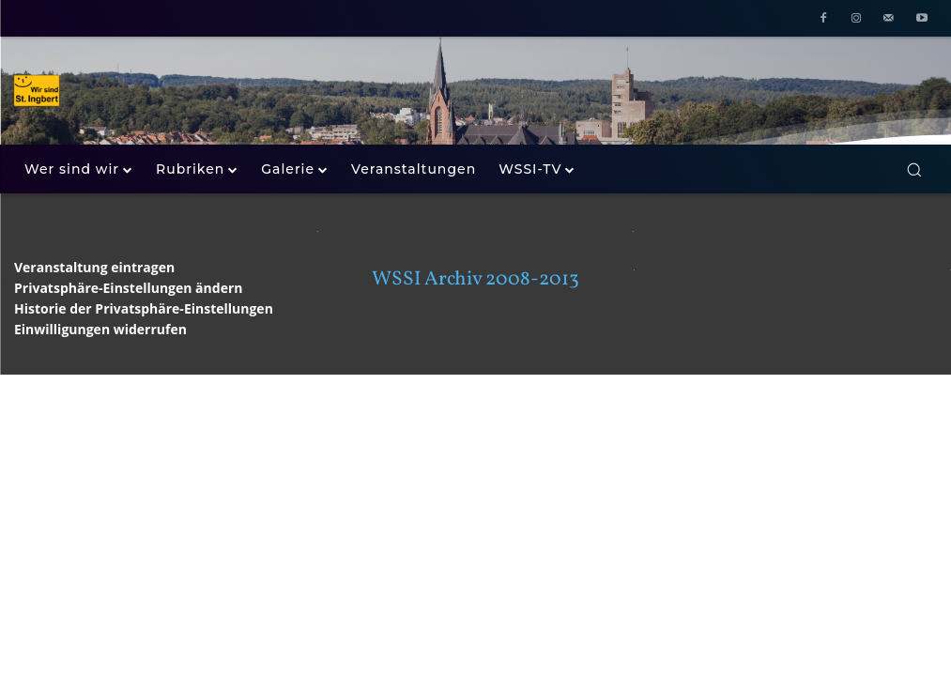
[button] (914, 169)
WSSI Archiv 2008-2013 (475, 279)
